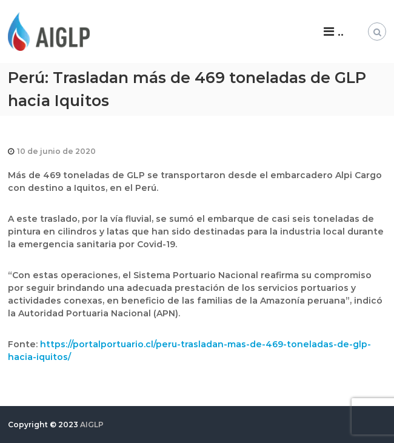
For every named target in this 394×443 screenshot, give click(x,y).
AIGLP (92, 424)
